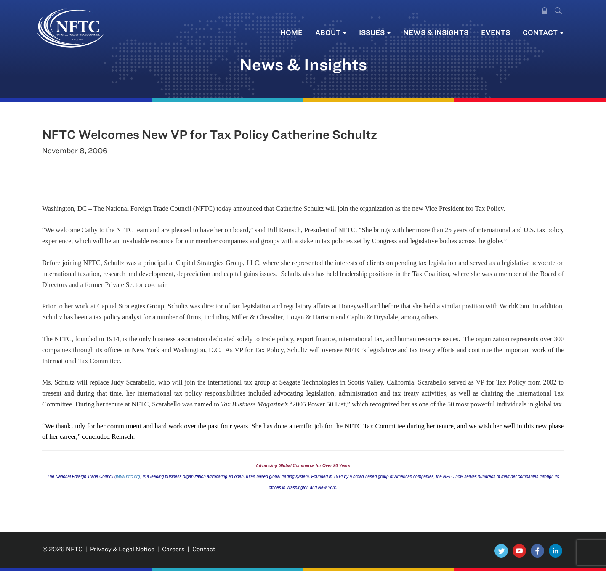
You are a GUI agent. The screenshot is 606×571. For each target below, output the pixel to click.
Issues (375, 32)
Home (291, 32)
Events (495, 32)
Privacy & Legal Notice (122, 548)
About (330, 32)
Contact (543, 32)
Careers (173, 548)
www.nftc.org (128, 476)
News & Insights (435, 32)
